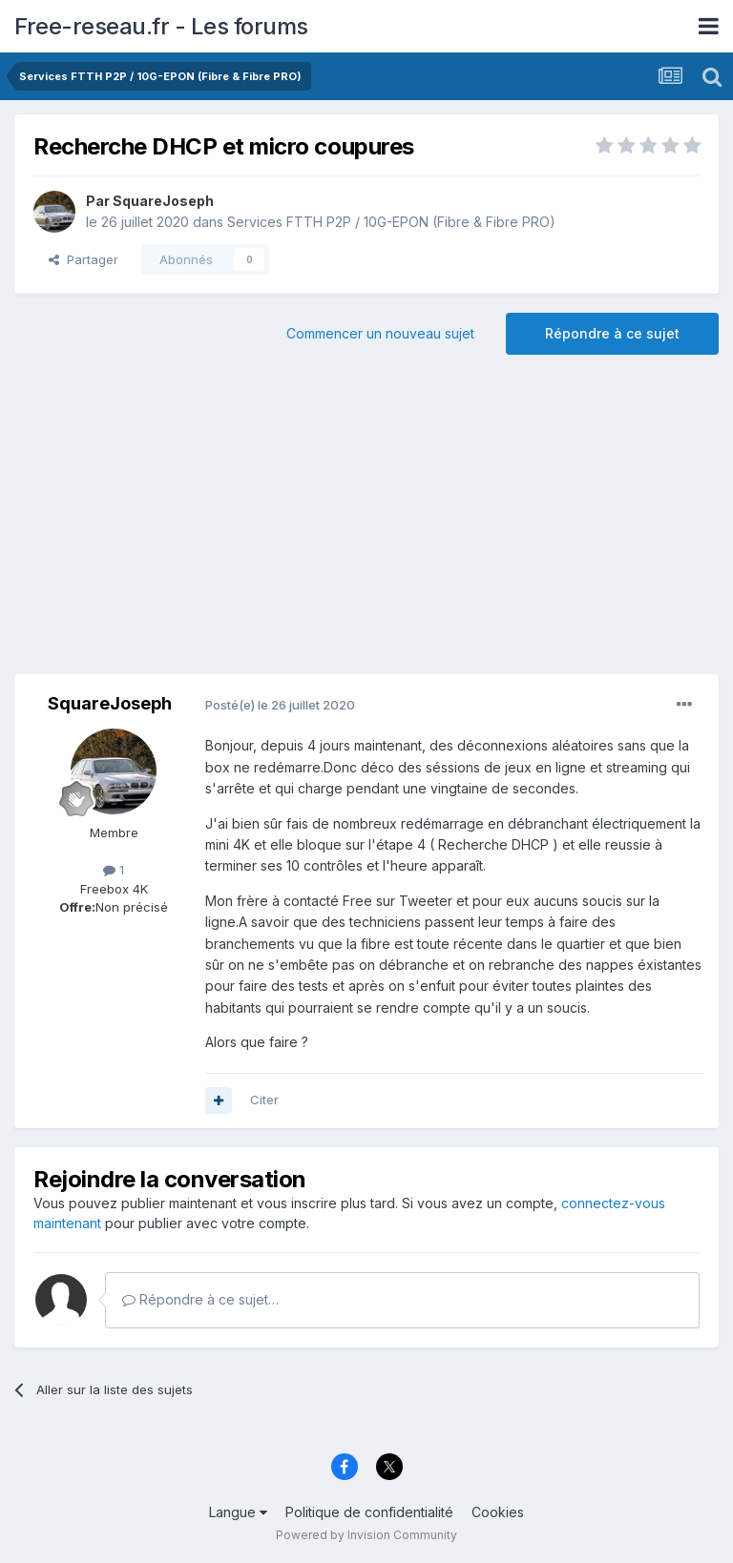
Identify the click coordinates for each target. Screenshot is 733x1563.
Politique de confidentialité (369, 1512)
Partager (83, 259)
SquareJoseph (163, 201)
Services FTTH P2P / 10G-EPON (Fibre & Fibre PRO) (391, 222)
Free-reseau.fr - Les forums (161, 26)
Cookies (497, 1512)
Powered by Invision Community (366, 1535)
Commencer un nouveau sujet (380, 333)
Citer (264, 1099)
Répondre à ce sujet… (200, 1299)
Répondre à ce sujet (612, 333)
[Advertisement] (366, 521)
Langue (238, 1512)
